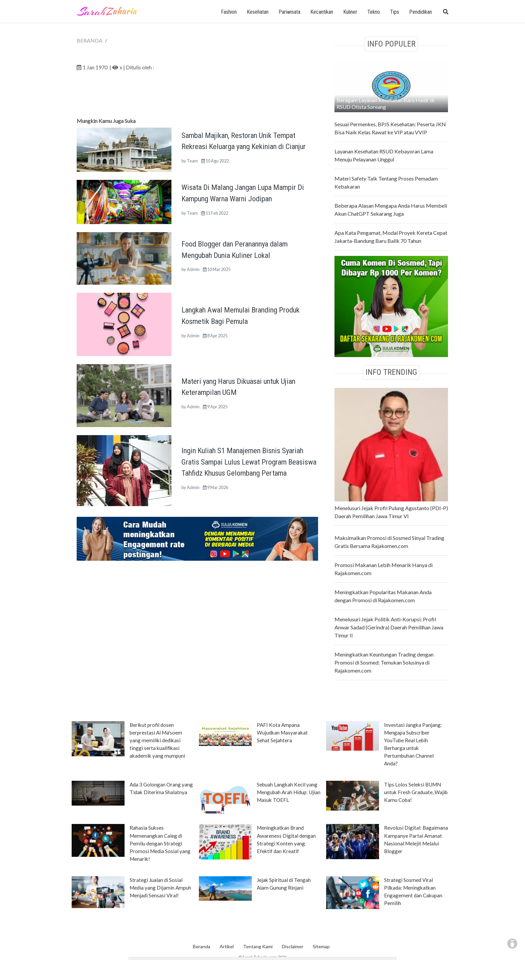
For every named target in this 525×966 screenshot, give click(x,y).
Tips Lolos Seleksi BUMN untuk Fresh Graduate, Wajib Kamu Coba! (416, 792)
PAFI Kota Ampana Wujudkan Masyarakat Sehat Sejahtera (282, 732)
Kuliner (350, 12)
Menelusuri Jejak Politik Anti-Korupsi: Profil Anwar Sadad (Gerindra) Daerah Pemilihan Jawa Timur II (388, 627)
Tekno (373, 12)
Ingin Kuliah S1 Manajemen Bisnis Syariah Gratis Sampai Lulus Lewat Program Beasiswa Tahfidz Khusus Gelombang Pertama (248, 461)
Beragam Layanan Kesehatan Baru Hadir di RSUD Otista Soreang (385, 103)
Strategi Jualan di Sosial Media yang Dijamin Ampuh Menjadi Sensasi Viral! (160, 887)
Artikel (227, 946)
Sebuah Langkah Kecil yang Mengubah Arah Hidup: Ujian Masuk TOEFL (288, 792)
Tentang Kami (258, 946)
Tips (394, 12)
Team (192, 160)
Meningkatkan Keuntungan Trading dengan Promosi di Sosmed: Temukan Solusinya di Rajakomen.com (384, 662)
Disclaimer (292, 946)
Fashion (229, 12)
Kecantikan (321, 12)
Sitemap (321, 946)
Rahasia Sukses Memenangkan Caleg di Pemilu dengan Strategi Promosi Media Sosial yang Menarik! (160, 843)
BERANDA (89, 40)
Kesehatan (258, 12)
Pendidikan (420, 12)
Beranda (201, 946)
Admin (193, 269)
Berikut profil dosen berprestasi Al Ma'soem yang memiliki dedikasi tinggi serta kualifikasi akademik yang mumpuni (157, 740)
